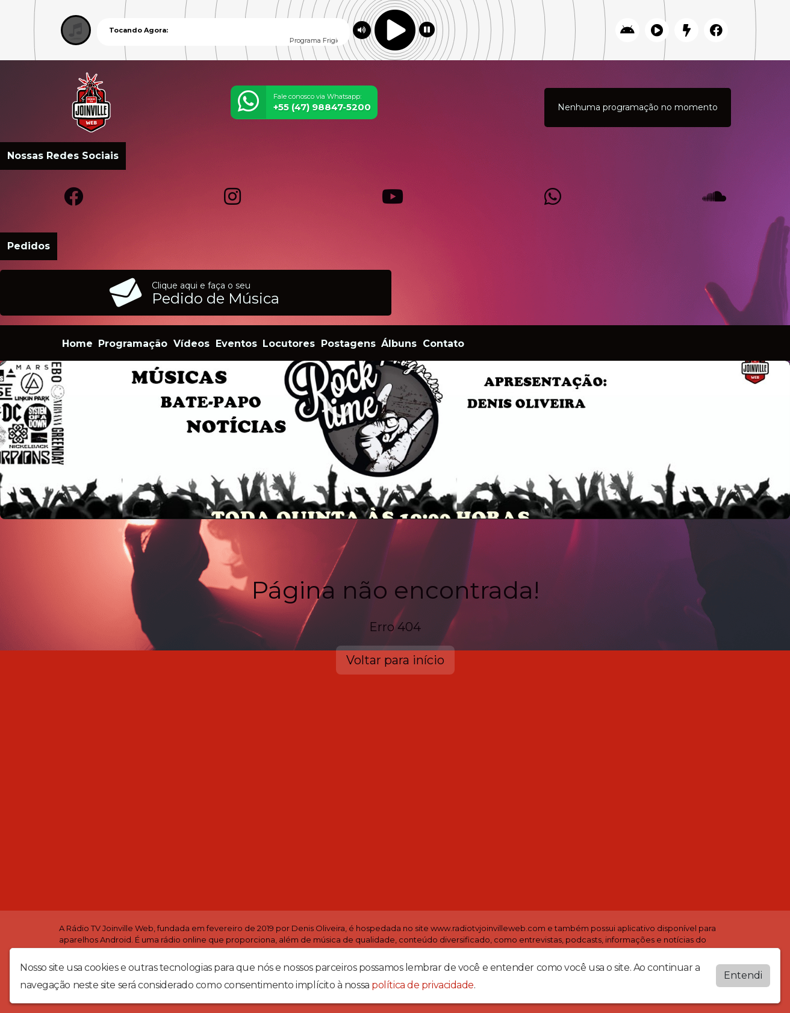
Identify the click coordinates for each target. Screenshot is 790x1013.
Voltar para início (395, 660)
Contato (443, 343)
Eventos (236, 343)
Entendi (743, 974)
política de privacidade (423, 984)
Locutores (289, 343)
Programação (132, 343)
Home (77, 343)
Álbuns (399, 343)
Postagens (348, 343)
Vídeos (191, 343)
